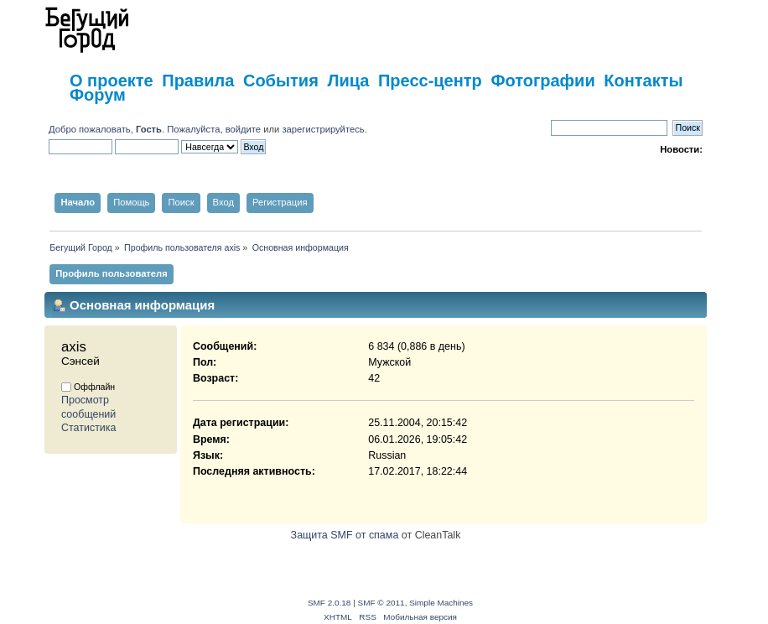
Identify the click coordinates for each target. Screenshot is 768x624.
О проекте (111, 80)
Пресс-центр (430, 80)
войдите (243, 129)
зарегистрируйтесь (323, 129)
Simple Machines (441, 602)
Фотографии (542, 80)
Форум (98, 95)
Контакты (643, 80)
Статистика (89, 428)
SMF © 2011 (381, 602)
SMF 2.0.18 (329, 602)
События (281, 80)
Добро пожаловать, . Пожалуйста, (137, 129)
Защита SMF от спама (345, 535)
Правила (198, 80)
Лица (348, 80)
